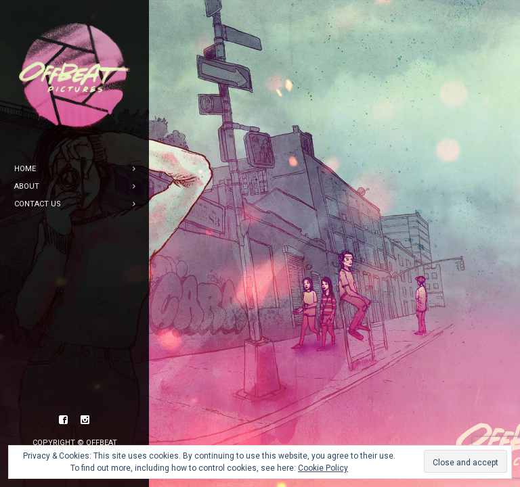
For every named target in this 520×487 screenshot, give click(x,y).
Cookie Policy (323, 468)
